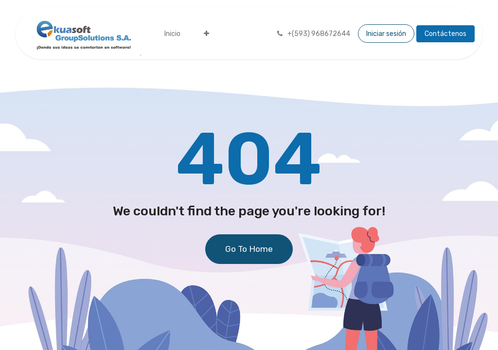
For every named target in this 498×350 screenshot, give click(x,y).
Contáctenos (445, 34)
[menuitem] (172, 34)
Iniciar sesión (386, 34)
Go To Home (249, 249)
